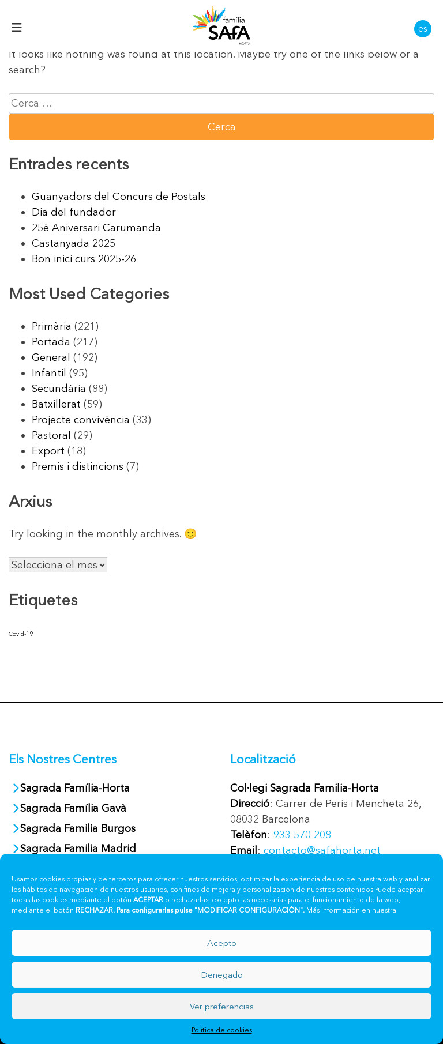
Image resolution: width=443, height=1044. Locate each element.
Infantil (49, 373)
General (51, 357)
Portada (51, 342)
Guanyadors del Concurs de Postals (118, 196)
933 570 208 (302, 834)
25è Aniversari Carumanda (96, 227)
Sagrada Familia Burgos (78, 828)
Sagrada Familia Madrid (78, 848)
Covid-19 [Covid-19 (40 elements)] (21, 634)
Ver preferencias (222, 1006)
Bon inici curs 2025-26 (84, 258)
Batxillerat (56, 404)
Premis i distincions (77, 466)
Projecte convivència (81, 419)
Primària (52, 326)
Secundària (59, 388)
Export (48, 450)
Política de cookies (222, 1030)
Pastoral (51, 435)
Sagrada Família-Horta (75, 788)
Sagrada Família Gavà (74, 808)
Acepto (221, 942)
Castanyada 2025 (73, 243)
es (422, 28)
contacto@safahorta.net (322, 850)
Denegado (222, 974)
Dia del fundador (74, 212)
